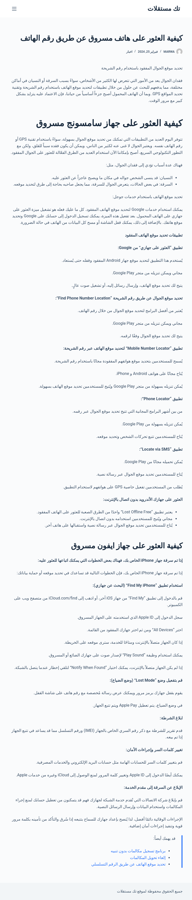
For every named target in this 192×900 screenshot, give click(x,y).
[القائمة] (14, 8)
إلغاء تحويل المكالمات (148, 857)
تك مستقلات (164, 8)
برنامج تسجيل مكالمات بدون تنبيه (138, 851)
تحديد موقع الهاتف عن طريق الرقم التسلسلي (128, 864)
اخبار (129, 51)
